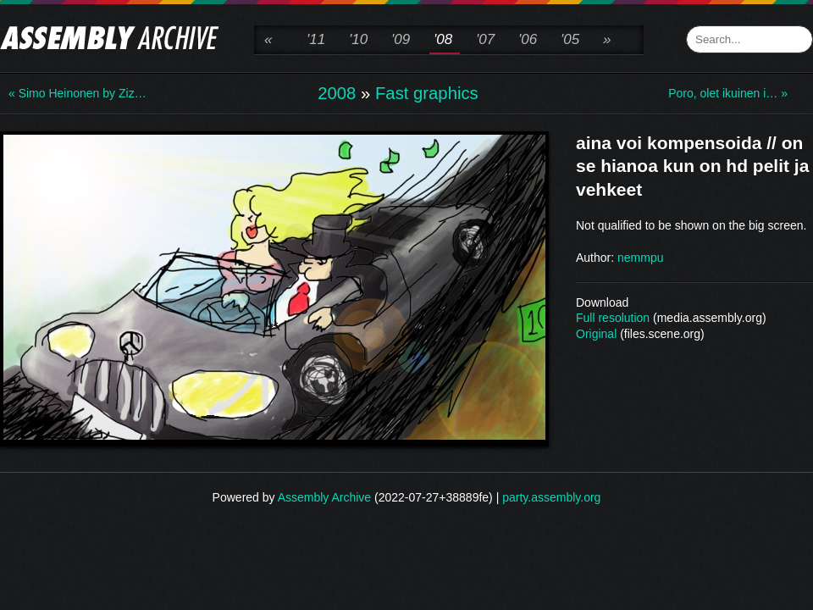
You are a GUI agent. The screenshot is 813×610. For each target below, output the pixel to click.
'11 (316, 39)
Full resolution (613, 317)
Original (596, 334)
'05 (570, 39)
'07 (485, 39)
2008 (337, 93)
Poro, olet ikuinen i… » (728, 93)
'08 (443, 39)
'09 (400, 39)
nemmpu (640, 257)
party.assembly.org (551, 497)
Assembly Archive (324, 497)
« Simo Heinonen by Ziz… (76, 93)
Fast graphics (426, 93)
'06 (527, 39)
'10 (358, 39)
